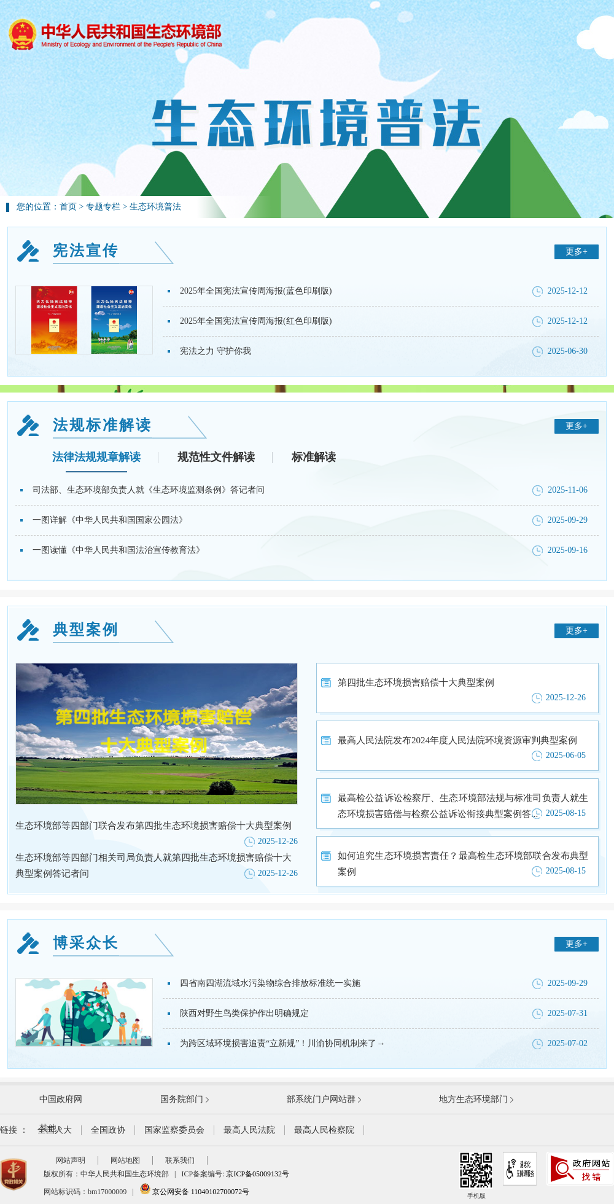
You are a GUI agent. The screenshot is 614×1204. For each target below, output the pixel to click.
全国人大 (54, 1130)
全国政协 (108, 1130)
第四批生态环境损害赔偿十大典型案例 (416, 682)
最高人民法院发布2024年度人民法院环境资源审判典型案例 (457, 740)
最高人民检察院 (324, 1130)
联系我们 (180, 1160)
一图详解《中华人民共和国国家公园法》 (110, 520)
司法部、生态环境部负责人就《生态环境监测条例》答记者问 (149, 490)
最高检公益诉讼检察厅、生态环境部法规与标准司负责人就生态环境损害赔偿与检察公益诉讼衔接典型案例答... (463, 806)
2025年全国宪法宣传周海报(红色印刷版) (256, 321)
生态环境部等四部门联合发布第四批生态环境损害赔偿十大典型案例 (153, 826)
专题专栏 (103, 206)
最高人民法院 (249, 1130)
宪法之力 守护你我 (215, 351)
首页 (68, 206)
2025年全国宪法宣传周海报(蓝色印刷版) (256, 290)
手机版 (476, 1175)
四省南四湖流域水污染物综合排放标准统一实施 (270, 983)
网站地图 (125, 1160)
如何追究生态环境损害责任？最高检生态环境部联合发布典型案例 (463, 864)
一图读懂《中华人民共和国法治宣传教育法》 (118, 550)
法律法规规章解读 (96, 457)
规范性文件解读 (216, 457)
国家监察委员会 (174, 1130)
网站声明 (70, 1160)
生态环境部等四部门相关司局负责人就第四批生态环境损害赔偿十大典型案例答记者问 (153, 865)
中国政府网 (60, 1099)
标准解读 (314, 457)
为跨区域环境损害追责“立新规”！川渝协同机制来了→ (282, 1043)
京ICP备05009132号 (257, 1174)
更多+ (576, 251)
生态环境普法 (155, 206)
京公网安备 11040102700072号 (194, 1191)
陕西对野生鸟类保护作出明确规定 (244, 1013)
